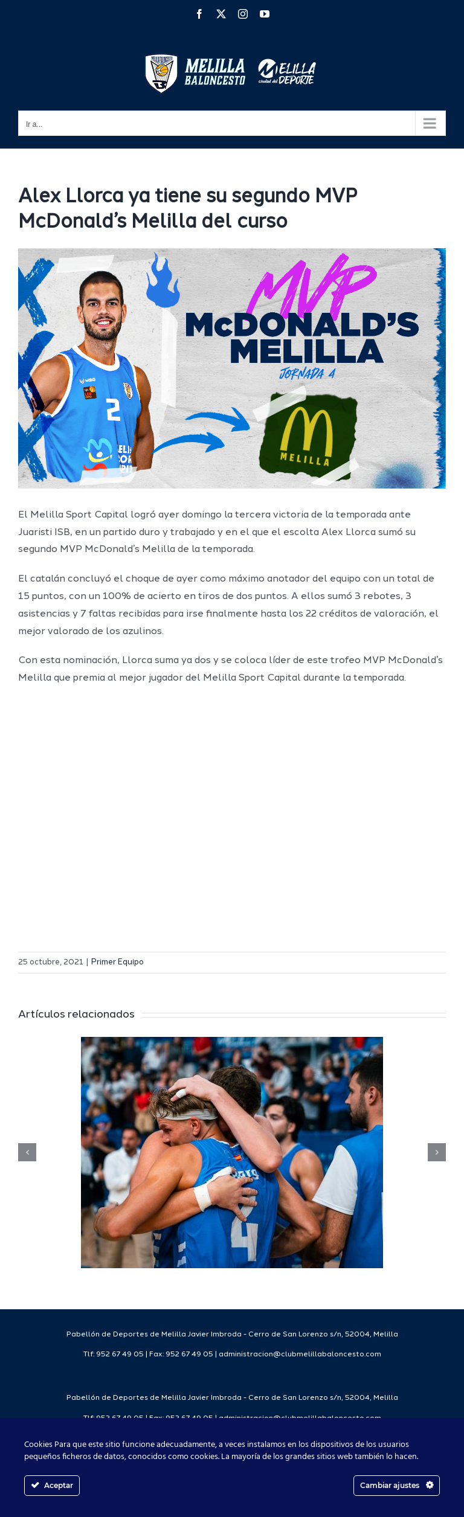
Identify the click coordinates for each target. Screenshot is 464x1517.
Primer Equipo (117, 962)
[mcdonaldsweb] (232, 368)
